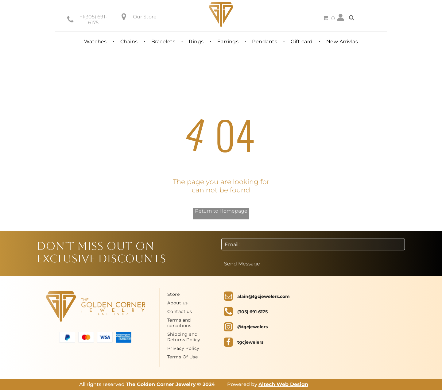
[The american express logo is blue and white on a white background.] (123, 337)
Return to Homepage (221, 211)
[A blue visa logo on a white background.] (105, 337)
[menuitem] (96, 41)
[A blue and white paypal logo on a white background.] (67, 337)
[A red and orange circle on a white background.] (86, 337)
